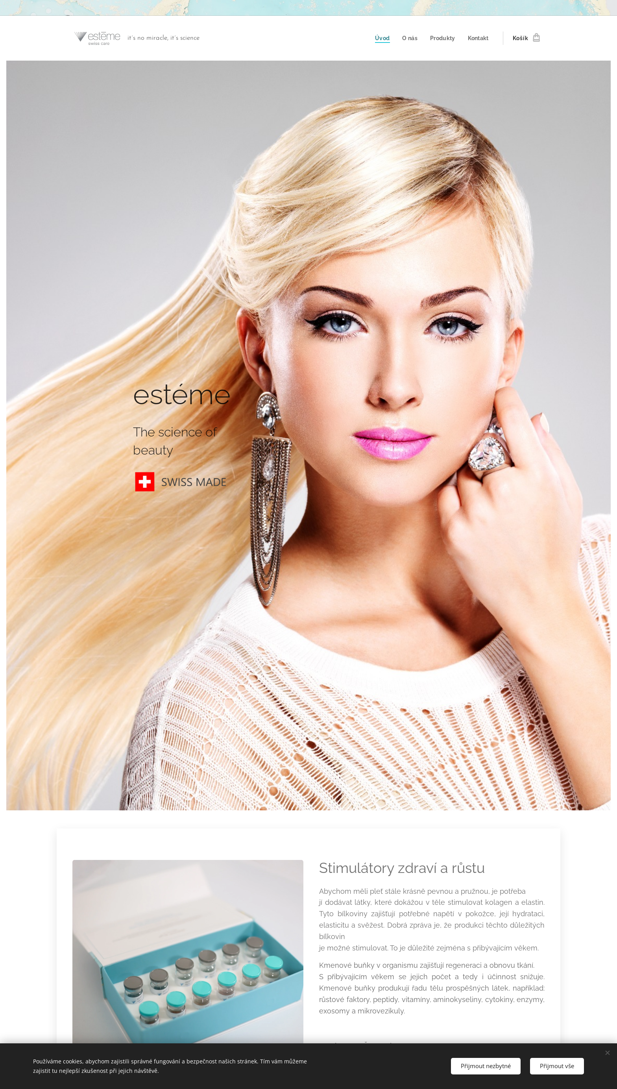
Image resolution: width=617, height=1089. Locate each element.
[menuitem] (381, 38)
